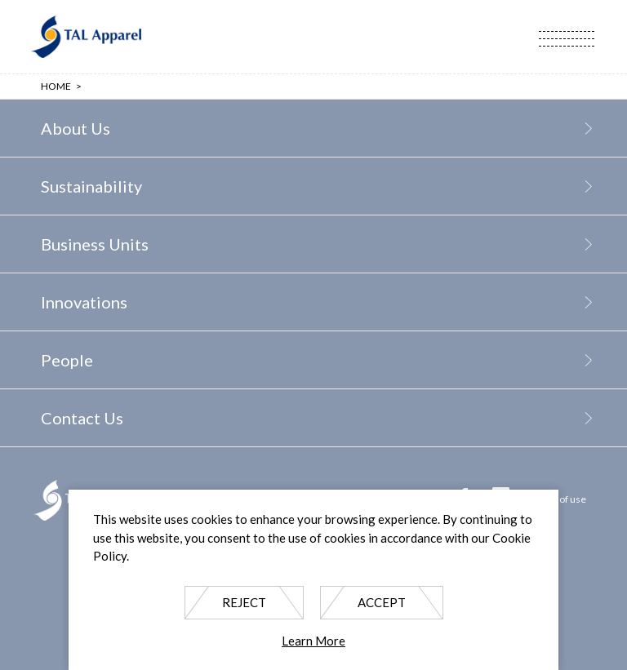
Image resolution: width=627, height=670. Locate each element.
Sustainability (91, 186)
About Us (75, 128)
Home (56, 86)
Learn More (313, 640)
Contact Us (82, 418)
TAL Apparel (85, 36)
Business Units (95, 244)
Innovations (84, 302)
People (67, 360)
